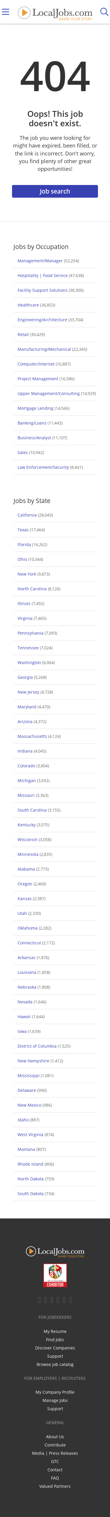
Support (55, 1356)
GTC (55, 1461)
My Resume (55, 1331)
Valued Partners (55, 1486)
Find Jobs (55, 1339)
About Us (55, 1436)
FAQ (55, 1478)
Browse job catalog (55, 1364)
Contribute (55, 1445)
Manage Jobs (55, 1400)
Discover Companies (55, 1348)
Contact (55, 1469)
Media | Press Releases (55, 1453)
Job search (55, 191)
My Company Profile (55, 1392)
